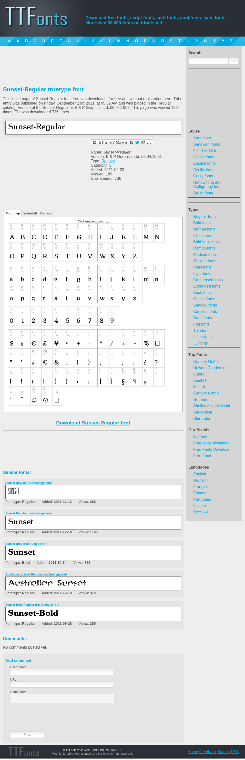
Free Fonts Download (212, 449)
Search (223, 753)
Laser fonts (203, 337)
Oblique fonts (204, 261)
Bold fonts (202, 223)
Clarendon (202, 418)
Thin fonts (201, 330)
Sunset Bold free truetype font (26, 544)
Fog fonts (201, 324)
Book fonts (202, 292)
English (199, 474)
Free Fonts (202, 456)
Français (200, 487)
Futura (198, 374)
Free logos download (211, 443)
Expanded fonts (206, 286)
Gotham (200, 399)
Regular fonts (204, 216)
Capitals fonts (205, 311)
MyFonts (200, 437)
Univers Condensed (210, 368)
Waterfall (30, 213)
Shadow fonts (205, 305)
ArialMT (200, 380)
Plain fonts (202, 267)
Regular (108, 161)
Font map (13, 213)
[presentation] (47, 721)
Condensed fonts (208, 280)
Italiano (199, 506)
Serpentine (202, 412)
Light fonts (202, 273)
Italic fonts (202, 235)
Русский (200, 512)
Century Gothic (206, 361)
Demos (45, 213)
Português (202, 499)
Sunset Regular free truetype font (28, 483)
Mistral (199, 387)
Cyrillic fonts (203, 170)
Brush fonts (203, 193)
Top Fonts (197, 355)
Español (200, 493)
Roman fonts (204, 248)
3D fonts (200, 343)
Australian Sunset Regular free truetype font (36, 574)
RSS (235, 753)
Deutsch (200, 480)
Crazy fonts (203, 176)
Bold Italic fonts (206, 242)
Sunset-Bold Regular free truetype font (32, 604)
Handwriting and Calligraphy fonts (207, 184)
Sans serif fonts (206, 144)
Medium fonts (205, 254)
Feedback (207, 753)
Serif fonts (202, 138)
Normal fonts (204, 229)
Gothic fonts (203, 157)
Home (193, 753)
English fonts (204, 163)
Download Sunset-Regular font (93, 422)
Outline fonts (204, 299)
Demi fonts (202, 318)
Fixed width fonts (208, 151)
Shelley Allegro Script (211, 406)
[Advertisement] (214, 97)
